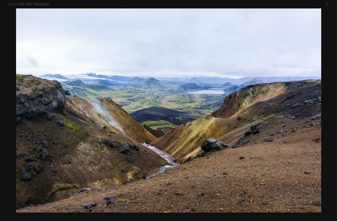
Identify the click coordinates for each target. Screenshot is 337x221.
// (327, 4)
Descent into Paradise (28, 4)
